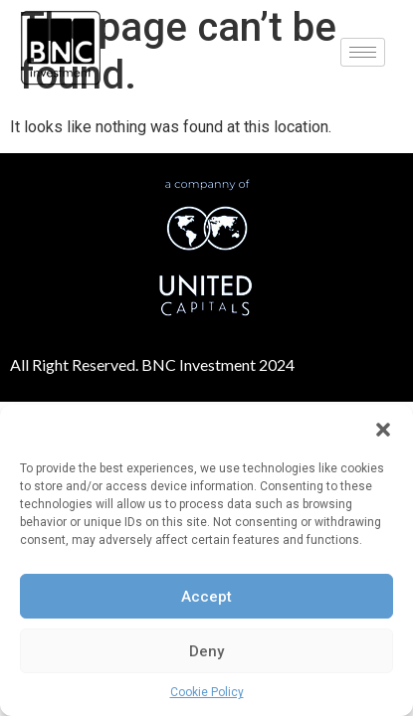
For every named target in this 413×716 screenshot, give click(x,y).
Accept (206, 597)
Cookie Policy (207, 692)
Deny (206, 651)
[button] (383, 430)
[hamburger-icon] (362, 52)
